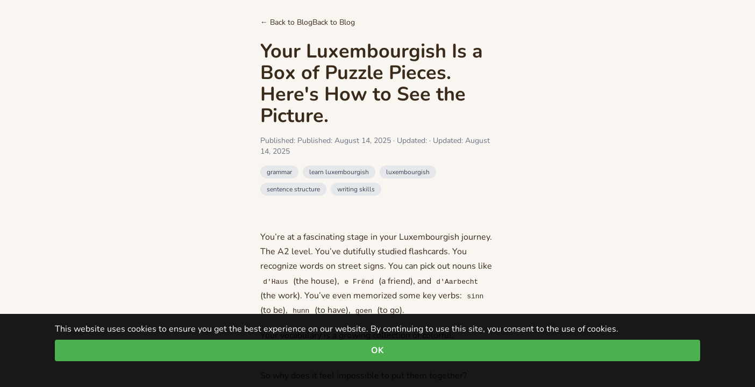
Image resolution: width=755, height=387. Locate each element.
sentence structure (293, 189)
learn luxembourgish (339, 172)
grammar (279, 172)
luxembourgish (408, 172)
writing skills (356, 189)
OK (377, 350)
